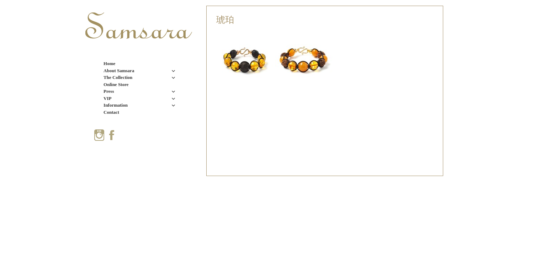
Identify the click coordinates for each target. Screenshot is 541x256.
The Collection (118, 77)
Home (109, 63)
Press (109, 91)
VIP (107, 98)
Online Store (116, 84)
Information (116, 105)
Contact (111, 112)
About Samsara (119, 70)
